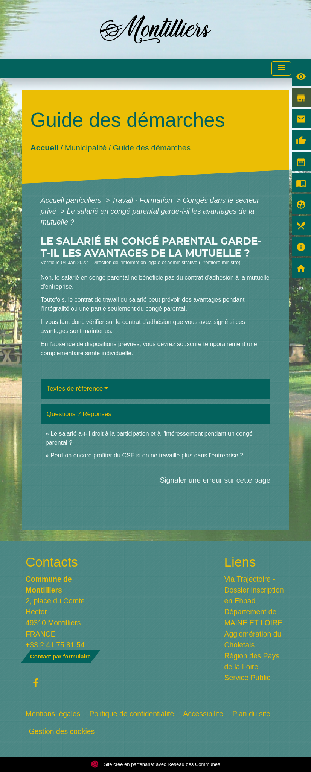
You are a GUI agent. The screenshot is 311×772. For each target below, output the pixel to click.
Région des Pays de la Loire (251, 661)
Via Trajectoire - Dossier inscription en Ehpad (254, 590)
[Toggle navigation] (281, 68)
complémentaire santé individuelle (86, 353)
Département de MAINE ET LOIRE (253, 617)
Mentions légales (53, 714)
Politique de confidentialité (131, 714)
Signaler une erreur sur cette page (215, 480)
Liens (240, 562)
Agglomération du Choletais (253, 639)
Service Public (247, 677)
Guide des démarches (152, 147)
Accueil (44, 147)
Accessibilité (203, 714)
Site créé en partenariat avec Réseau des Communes (155, 764)
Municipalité (86, 147)
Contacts (52, 562)
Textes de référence (75, 388)
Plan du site (251, 714)
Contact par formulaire (60, 656)
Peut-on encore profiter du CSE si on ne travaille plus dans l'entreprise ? (146, 455)
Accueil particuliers (72, 200)
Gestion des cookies (62, 731)
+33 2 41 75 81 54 (55, 645)
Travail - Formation (143, 200)
